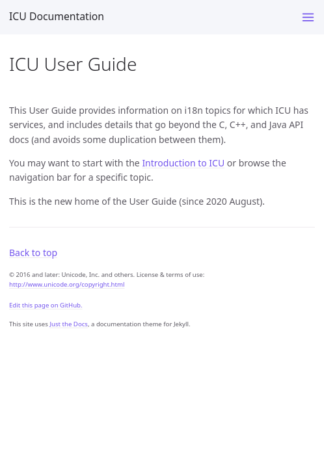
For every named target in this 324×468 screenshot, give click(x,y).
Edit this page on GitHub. (46, 305)
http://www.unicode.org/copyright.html (66, 284)
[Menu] (308, 17)
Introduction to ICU (183, 163)
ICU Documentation (56, 16)
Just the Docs (68, 324)
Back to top (33, 252)
